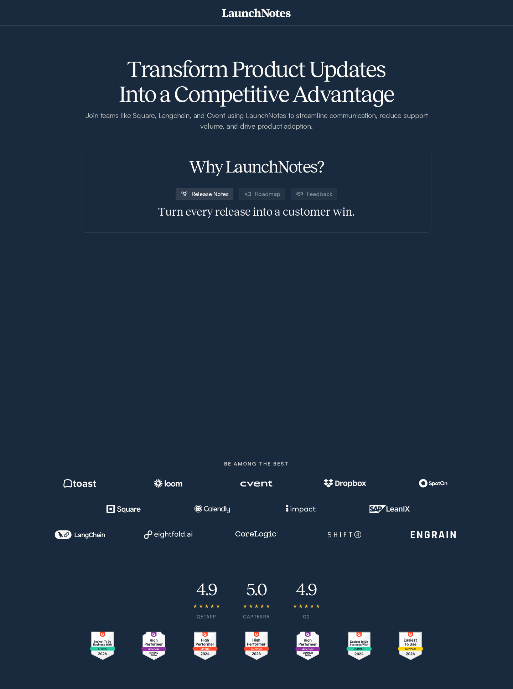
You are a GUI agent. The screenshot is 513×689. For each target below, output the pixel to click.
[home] (256, 13)
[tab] (204, 194)
